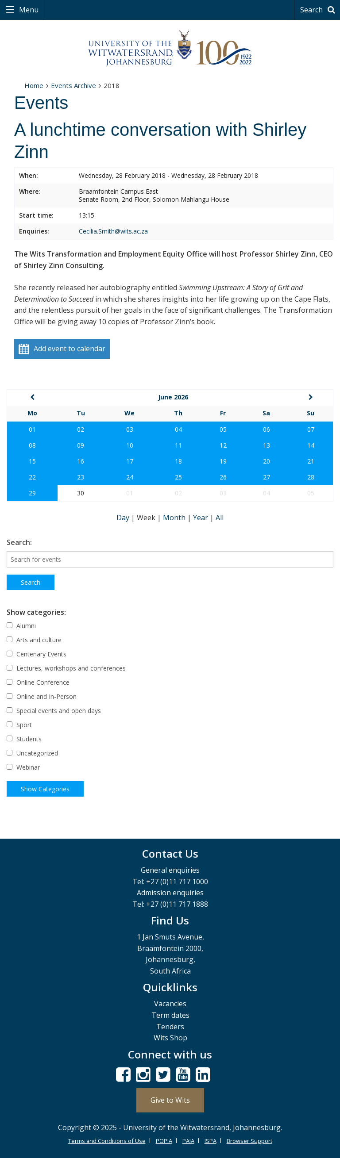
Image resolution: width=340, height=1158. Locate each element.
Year (201, 517)
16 (80, 461)
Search (319, 10)
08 (32, 445)
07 (310, 429)
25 (178, 477)
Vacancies (170, 1003)
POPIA (164, 1141)
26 (223, 477)
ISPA (210, 1141)
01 (32, 429)
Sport (19, 725)
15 (32, 461)
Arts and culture (34, 640)
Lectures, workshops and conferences (66, 668)
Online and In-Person (42, 696)
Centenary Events (36, 654)
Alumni (21, 625)
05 (223, 429)
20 (266, 461)
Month (175, 517)
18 (178, 461)
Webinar (23, 767)
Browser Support (249, 1141)
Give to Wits (170, 1100)
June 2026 (173, 397)
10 (129, 445)
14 (310, 445)
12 (223, 445)
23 (80, 477)
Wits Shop (170, 1038)
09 (80, 445)
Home (33, 85)
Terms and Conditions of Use (107, 1141)
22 (32, 477)
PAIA (188, 1141)
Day (123, 517)
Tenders (170, 1026)
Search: (19, 542)
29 (32, 493)
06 (266, 429)
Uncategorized (32, 753)
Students (24, 739)
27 (266, 477)
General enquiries (170, 870)
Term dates (170, 1015)
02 (80, 429)
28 (310, 477)
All (220, 517)
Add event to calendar (62, 349)
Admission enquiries (170, 892)
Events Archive (73, 85)
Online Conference (38, 682)
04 (178, 429)
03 (129, 429)
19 (223, 461)
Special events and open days (54, 710)
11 (178, 445)
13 (266, 445)
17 (129, 461)
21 (310, 461)
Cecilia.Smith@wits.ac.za (113, 231)
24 (129, 477)
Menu (28, 10)
